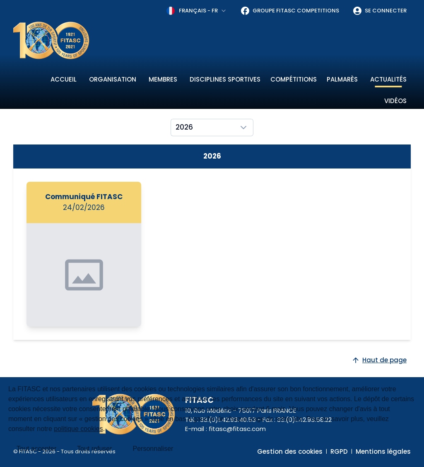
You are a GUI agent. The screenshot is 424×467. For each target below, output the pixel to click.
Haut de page (379, 360)
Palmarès (342, 79)
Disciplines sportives (225, 79)
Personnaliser (153, 448)
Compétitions (293, 79)
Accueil (64, 79)
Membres (163, 79)
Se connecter (379, 11)
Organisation (112, 79)
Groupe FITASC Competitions (289, 11)
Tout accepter (36, 448)
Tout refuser (94, 448)
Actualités (388, 79)
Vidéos (395, 100)
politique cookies (78, 428)
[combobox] (196, 11)
